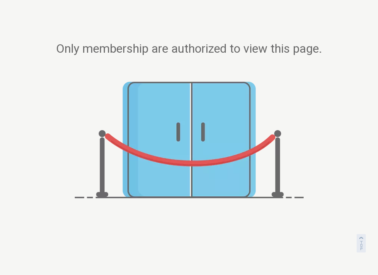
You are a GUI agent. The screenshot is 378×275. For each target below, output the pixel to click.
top (362, 242)
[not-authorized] (189, 140)
